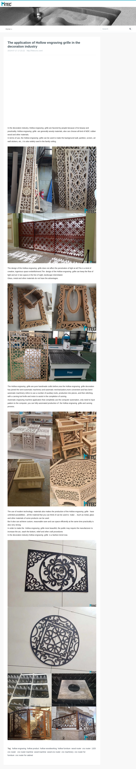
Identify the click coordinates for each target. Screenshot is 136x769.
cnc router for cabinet (24, 755)
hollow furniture (64, 748)
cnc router (86, 748)
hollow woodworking (48, 748)
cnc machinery (67, 752)
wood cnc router (54, 752)
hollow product (33, 748)
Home (8, 29)
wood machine (40, 752)
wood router (76, 748)
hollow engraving (19, 748)
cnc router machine (25, 752)
